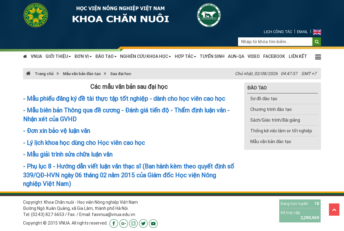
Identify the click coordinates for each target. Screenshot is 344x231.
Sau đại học (120, 73)
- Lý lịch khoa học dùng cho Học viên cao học (84, 142)
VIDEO (254, 56)
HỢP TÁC (185, 56)
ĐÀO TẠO (106, 56)
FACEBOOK (274, 56)
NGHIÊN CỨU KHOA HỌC (145, 56)
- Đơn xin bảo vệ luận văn (56, 130)
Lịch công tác (278, 31)
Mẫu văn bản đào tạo (82, 73)
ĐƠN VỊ (83, 56)
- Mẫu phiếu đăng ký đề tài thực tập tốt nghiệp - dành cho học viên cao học (124, 98)
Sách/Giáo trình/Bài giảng (275, 120)
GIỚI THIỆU (58, 56)
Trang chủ (39, 73)
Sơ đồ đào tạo (263, 98)
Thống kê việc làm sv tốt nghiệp (281, 131)
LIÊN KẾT (298, 56)
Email (302, 31)
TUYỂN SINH (212, 56)
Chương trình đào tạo (271, 109)
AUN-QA (236, 56)
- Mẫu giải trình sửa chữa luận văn (67, 154)
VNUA (36, 56)
